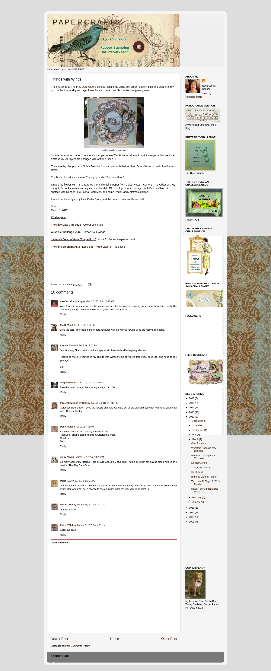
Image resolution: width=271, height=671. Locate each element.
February (197, 497)
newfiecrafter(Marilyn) (72, 301)
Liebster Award (199, 463)
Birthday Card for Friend (203, 476)
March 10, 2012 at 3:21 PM (81, 481)
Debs (63, 426)
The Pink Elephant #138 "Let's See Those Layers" (81, 246)
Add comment (60, 542)
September (198, 430)
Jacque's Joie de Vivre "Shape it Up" (73, 239)
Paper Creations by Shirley (75, 403)
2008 (192, 521)
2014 (192, 407)
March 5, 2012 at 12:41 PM (83, 345)
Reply (63, 314)
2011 (192, 508)
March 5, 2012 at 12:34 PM (81, 325)
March (195, 439)
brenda (64, 345)
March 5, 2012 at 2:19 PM (91, 382)
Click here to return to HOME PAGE (65, 69)
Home (114, 639)
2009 (192, 517)
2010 (192, 512)
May (194, 434)
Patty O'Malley (68, 504)
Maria (63, 481)
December (198, 421)
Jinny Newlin (67, 457)
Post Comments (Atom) (77, 646)
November (198, 425)
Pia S (63, 325)
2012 (192, 416)
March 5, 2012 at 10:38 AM (100, 301)
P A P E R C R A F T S (86, 22)
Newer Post (59, 639)
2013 (192, 412)
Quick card (196, 472)
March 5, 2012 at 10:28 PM (90, 457)
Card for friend (198, 443)
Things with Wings (200, 467)
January (196, 502)
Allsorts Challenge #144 (65, 232)
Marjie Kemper (68, 382)
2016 (192, 398)
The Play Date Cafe (82, 86)
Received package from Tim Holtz (203, 457)
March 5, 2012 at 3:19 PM (104, 403)
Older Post (169, 639)
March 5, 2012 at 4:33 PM (80, 426)
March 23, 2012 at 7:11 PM (91, 504)
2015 (192, 403)
